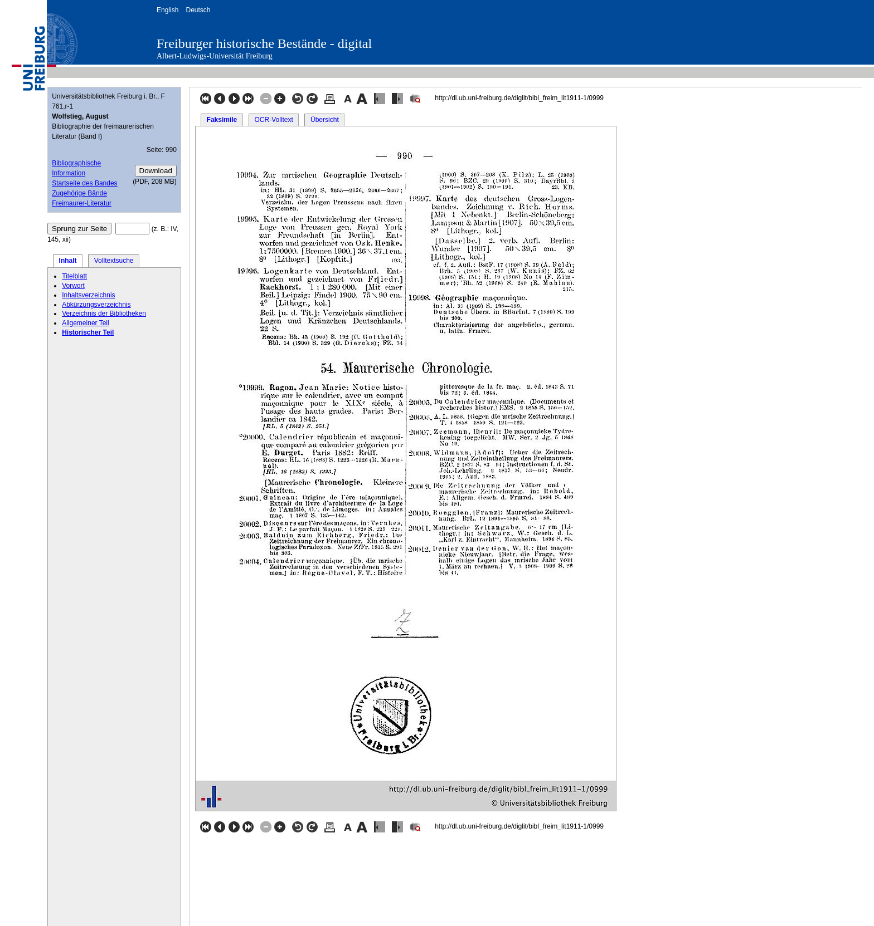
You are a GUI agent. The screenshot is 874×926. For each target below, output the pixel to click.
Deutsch (198, 10)
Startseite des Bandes (84, 183)
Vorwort (73, 286)
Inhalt (68, 260)
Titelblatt (74, 276)
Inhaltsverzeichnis (88, 295)
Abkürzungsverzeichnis (96, 304)
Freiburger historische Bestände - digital (264, 43)
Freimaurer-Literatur (81, 203)
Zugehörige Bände (79, 193)
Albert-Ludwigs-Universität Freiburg (215, 56)
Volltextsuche (114, 260)
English (167, 10)
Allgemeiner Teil (85, 323)
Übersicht (324, 120)
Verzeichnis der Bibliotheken (104, 313)
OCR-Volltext (273, 120)
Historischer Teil (88, 332)
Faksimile (222, 120)
